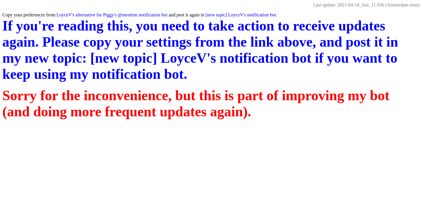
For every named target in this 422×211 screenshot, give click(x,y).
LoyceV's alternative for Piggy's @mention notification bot (112, 14)
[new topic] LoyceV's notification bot (240, 14)
